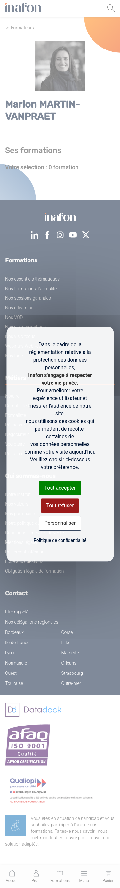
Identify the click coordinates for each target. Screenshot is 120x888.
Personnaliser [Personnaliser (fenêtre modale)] (60, 523)
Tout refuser (60, 505)
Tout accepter (60, 488)
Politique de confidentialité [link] (60, 540)
